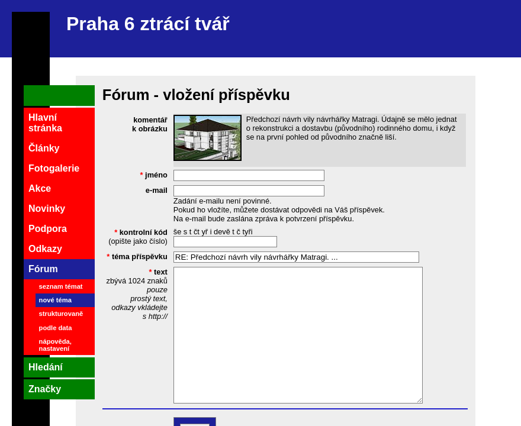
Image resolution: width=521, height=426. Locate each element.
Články (43, 148)
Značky (44, 389)
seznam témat (61, 286)
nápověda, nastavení (55, 345)
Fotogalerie (53, 168)
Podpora (47, 229)
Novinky (46, 209)
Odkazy (45, 249)
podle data (55, 327)
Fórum (43, 269)
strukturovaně (61, 313)
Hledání (45, 367)
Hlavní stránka (45, 122)
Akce (39, 188)
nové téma (55, 300)
